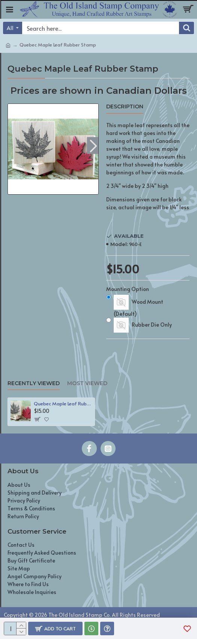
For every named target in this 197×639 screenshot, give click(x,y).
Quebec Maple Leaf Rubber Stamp (63, 403)
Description (124, 107)
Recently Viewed (34, 383)
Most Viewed (87, 383)
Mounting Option (127, 288)
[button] (93, 145)
